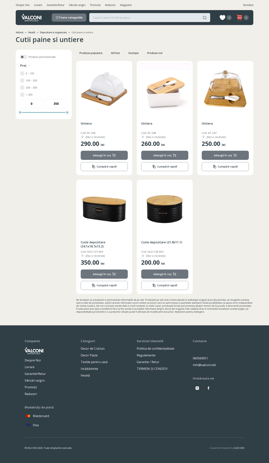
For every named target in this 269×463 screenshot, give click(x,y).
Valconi (19, 32)
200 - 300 (31, 87)
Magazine (126, 5)
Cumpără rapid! (104, 167)
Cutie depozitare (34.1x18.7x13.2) (93, 244)
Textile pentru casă (94, 362)
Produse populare (90, 53)
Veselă (31, 32)
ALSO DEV (239, 448)
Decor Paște (89, 355)
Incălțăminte (89, 369)
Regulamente (146, 355)
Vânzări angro (77, 5)
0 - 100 (30, 73)
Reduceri (110, 5)
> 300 (29, 94)
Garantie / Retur (148, 362)
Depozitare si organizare (53, 32)
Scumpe (133, 53)
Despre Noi (23, 5)
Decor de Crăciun (93, 348)
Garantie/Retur (55, 5)
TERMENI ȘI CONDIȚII (152, 369)
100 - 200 (31, 80)
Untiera (86, 123)
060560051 (200, 358)
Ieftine (115, 53)
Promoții (95, 5)
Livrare (38, 5)
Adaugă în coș (104, 155)
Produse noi (155, 53)
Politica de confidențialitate (155, 348)
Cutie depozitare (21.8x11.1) (161, 242)
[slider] (20, 112)
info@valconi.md (204, 365)
